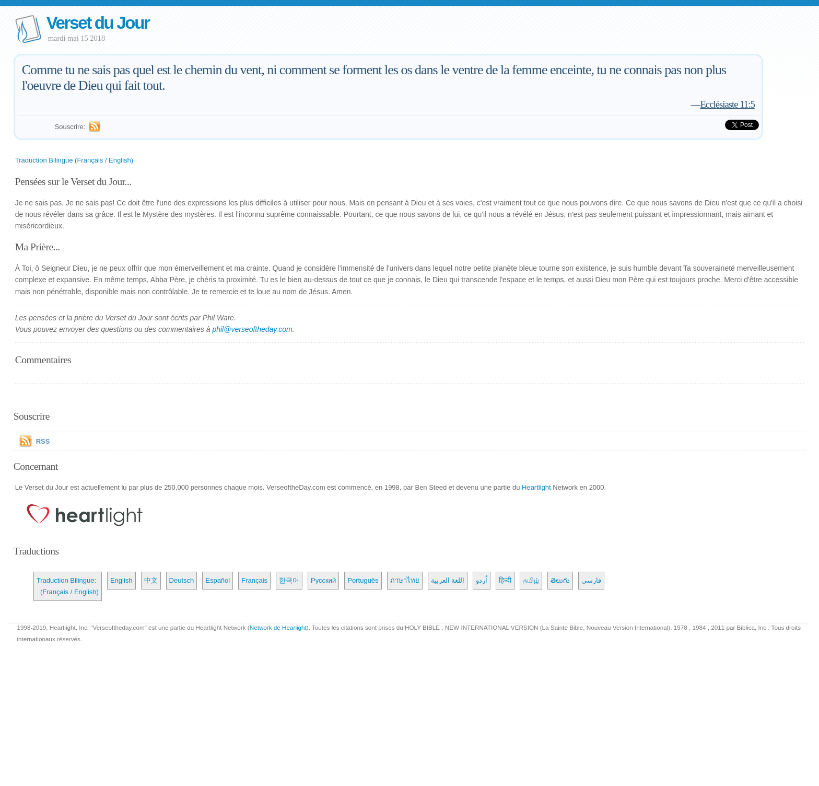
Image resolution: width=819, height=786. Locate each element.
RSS (43, 441)
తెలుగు (560, 580)
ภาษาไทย (404, 580)
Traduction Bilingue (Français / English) (74, 160)
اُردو (481, 580)
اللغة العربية (448, 580)
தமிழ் (531, 580)
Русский (323, 580)
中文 (151, 580)
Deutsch (181, 580)
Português (362, 580)
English (121, 580)
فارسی (591, 580)
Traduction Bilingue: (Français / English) (68, 586)
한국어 (289, 580)
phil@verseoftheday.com (252, 329)
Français (254, 580)
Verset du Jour (97, 22)
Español (217, 580)
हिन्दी (505, 580)
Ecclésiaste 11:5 (727, 104)
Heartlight (536, 487)
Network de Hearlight (278, 627)
